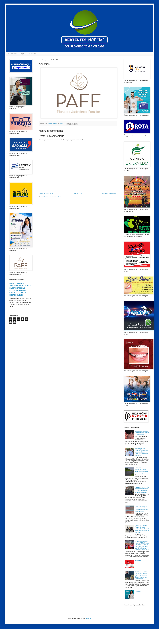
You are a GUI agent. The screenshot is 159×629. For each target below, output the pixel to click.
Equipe (23, 54)
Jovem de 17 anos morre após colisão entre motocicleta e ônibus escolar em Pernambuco (141, 575)
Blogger (88, 618)
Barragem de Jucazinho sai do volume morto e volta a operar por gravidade (142, 470)
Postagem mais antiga (109, 193)
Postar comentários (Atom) (52, 197)
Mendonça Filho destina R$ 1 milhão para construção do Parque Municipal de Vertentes (141, 452)
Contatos (32, 54)
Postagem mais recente (46, 193)
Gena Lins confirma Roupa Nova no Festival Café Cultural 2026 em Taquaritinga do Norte (142, 529)
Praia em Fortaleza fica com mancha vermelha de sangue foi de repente (141, 508)
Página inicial (12, 54)
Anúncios (138, 560)
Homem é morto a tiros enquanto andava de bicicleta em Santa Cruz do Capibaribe (142, 489)
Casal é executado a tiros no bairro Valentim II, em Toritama (142, 432)
